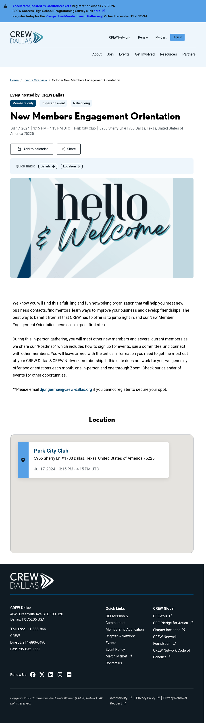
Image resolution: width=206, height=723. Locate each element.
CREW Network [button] (117, 37)
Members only (22, 103)
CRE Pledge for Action (171, 623)
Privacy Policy (145, 698)
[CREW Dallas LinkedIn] (50, 675)
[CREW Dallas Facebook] (32, 675)
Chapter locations (166, 630)
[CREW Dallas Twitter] (42, 675)
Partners (189, 54)
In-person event (53, 103)
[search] (192, 37)
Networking (81, 103)
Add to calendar (33, 149)
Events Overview (35, 80)
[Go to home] (26, 37)
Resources (168, 54)
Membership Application (125, 629)
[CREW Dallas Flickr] (69, 675)
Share (69, 149)
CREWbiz (160, 616)
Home (14, 80)
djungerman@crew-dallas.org (66, 389)
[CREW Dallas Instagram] (60, 675)
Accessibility (119, 698)
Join (110, 54)
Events (124, 54)
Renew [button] (141, 37)
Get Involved (145, 54)
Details (48, 166)
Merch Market (116, 656)
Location (71, 166)
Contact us (114, 663)
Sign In (177, 37)
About (97, 54)
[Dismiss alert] (196, 11)
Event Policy (115, 649)
